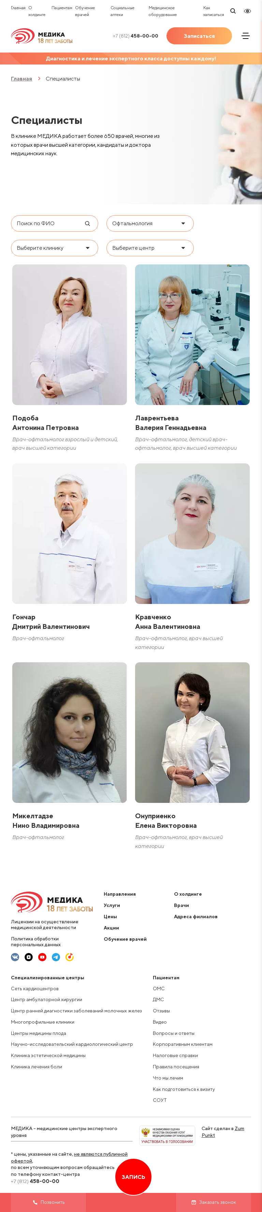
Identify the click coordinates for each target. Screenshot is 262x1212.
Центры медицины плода (38, 1033)
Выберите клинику (40, 248)
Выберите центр (133, 248)
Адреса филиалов (196, 916)
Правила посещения (176, 1066)
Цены (110, 916)
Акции (111, 927)
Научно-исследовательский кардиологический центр (72, 1044)
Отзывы (161, 1010)
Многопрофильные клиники (42, 1022)
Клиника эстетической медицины (48, 1055)
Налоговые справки (175, 1055)
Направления (120, 894)
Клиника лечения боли (36, 1066)
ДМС (158, 999)
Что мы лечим (168, 1078)
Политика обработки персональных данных (36, 941)
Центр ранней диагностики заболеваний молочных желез (76, 1010)
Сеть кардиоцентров (35, 988)
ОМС (159, 988)
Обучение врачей (125, 939)
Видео (160, 1022)
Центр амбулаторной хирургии (46, 999)
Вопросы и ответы (173, 1033)
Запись (133, 1177)
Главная (18, 7)
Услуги (112, 905)
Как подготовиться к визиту (184, 1089)
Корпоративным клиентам (183, 1044)
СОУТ (160, 1100)
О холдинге (188, 894)
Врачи (181, 905)
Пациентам (62, 7)
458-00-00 (135, 36)
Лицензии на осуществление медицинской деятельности (44, 924)
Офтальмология (132, 223)
